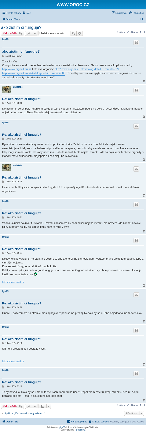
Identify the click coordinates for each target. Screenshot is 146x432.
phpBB (62, 427)
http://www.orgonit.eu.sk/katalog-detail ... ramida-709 (87, 69)
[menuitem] (26, 12)
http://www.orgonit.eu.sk (16, 69)
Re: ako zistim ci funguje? (21, 99)
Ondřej (5, 237)
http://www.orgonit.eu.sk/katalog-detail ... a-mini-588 (33, 73)
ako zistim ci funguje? (21, 27)
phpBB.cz (80, 430)
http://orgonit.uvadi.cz (13, 282)
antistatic (18, 87)
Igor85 (5, 39)
